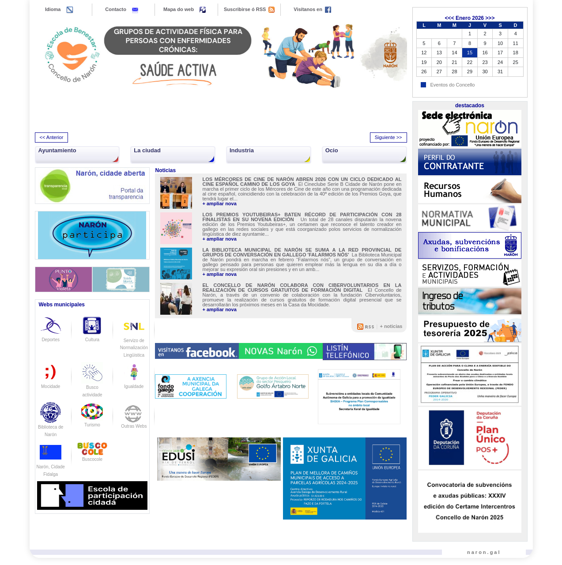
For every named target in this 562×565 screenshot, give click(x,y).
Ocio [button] (331, 150)
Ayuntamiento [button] (57, 150)
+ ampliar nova (219, 203)
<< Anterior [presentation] (52, 137)
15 (469, 52)
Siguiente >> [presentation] (388, 137)
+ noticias (391, 326)
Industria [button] (242, 150)
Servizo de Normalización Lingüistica (134, 340)
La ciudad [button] (147, 150)
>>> (489, 18)
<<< (449, 18)
